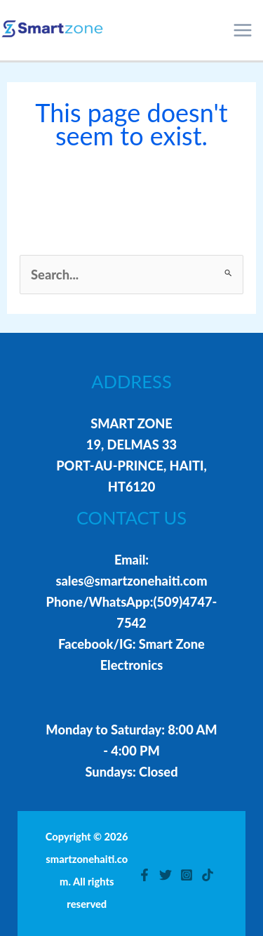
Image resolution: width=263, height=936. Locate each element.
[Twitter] (165, 875)
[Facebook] (144, 875)
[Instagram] (186, 875)
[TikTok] (207, 875)
